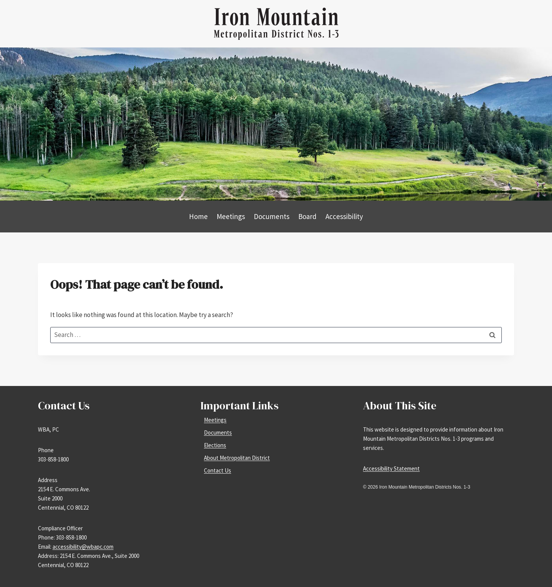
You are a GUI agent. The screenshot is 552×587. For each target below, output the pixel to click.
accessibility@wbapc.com (83, 546)
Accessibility (344, 216)
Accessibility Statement (391, 468)
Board (307, 216)
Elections (215, 445)
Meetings (231, 216)
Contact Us (217, 470)
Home (198, 216)
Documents (271, 216)
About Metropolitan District (237, 457)
